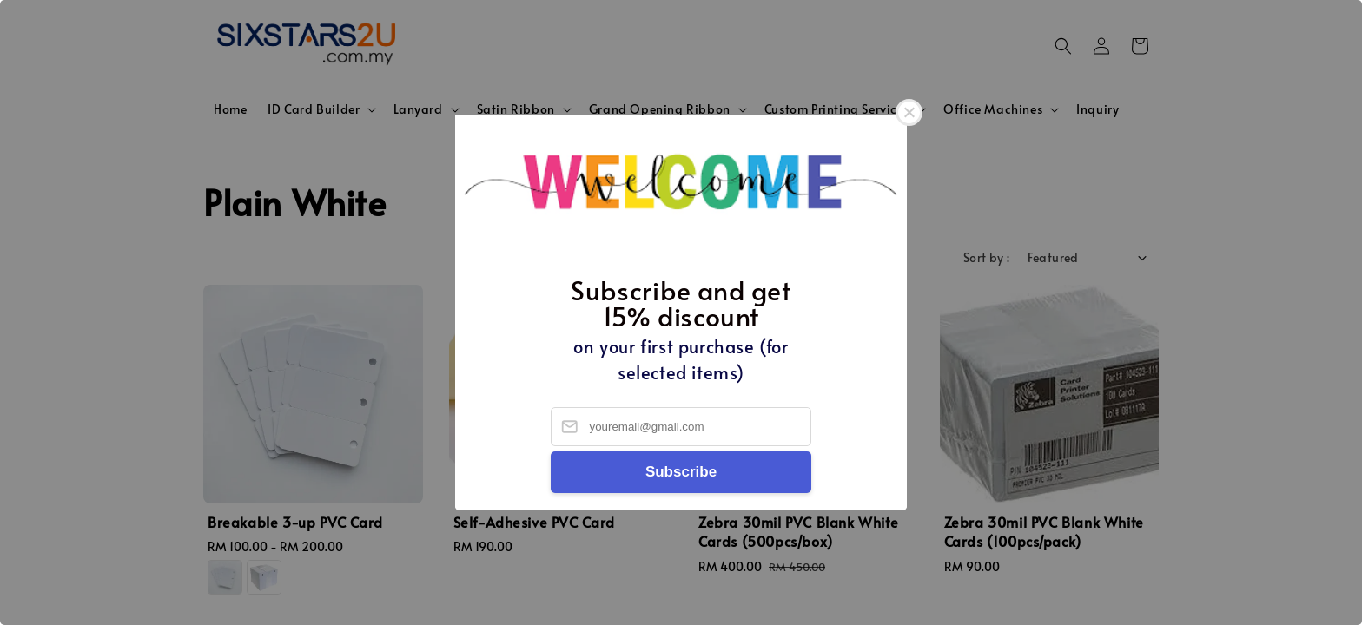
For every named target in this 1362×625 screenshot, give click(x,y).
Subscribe (681, 472)
